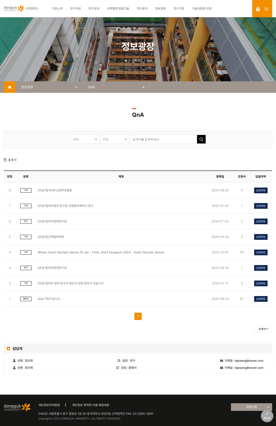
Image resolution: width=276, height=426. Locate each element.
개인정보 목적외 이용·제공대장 (90, 405)
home (9, 87)
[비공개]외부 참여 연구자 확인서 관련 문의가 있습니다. (71, 283)
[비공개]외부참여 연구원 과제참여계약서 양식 (65, 206)
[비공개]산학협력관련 (51, 237)
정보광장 (137, 60)
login (258, 9)
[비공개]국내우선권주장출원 (55, 190)
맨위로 (267, 418)
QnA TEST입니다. (49, 299)
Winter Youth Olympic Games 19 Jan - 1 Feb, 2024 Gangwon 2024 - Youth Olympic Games (101, 252)
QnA (149, 60)
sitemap (266, 9)
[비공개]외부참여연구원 (52, 221)
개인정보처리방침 (49, 405)
